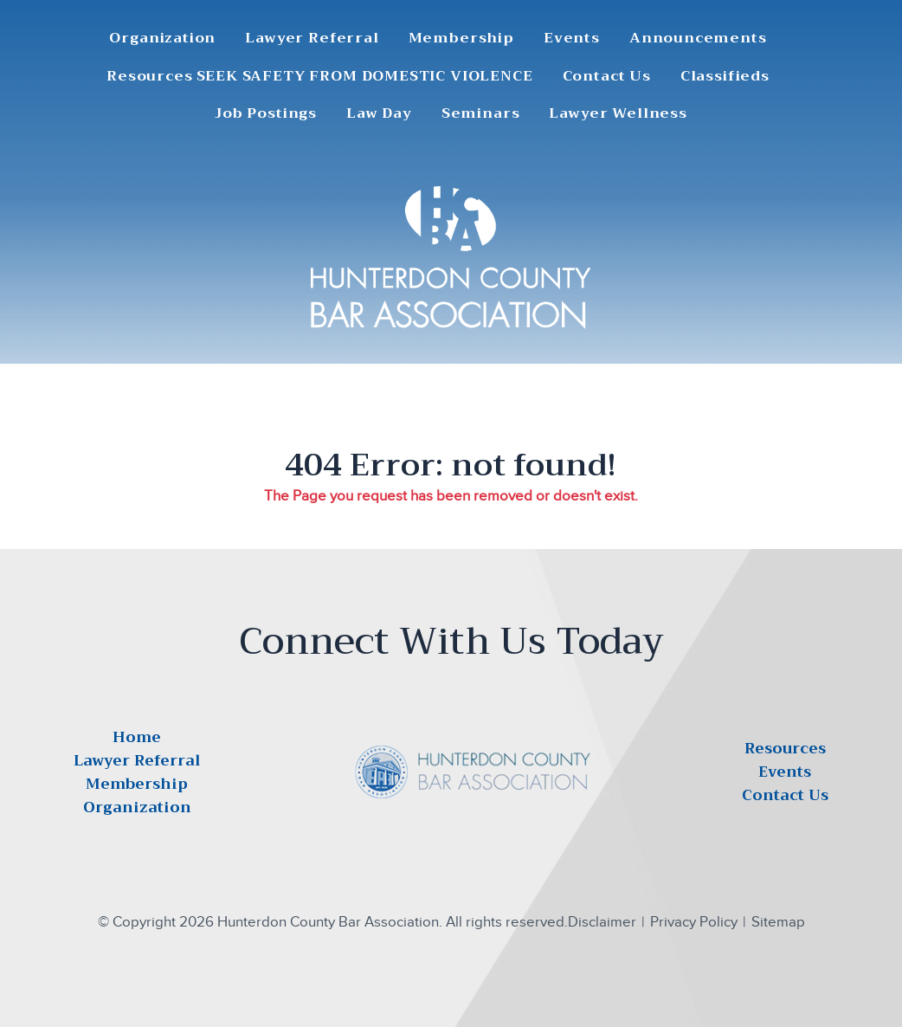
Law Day (379, 114)
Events (572, 38)
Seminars (480, 114)
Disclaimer (602, 922)
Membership (461, 38)
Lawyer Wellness (617, 114)
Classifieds (725, 76)
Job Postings (266, 114)
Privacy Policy (694, 922)
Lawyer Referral (311, 38)
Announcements (698, 38)
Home (137, 737)
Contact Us (607, 76)
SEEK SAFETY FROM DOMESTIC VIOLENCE (365, 76)
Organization (162, 38)
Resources (149, 76)
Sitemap (778, 922)
